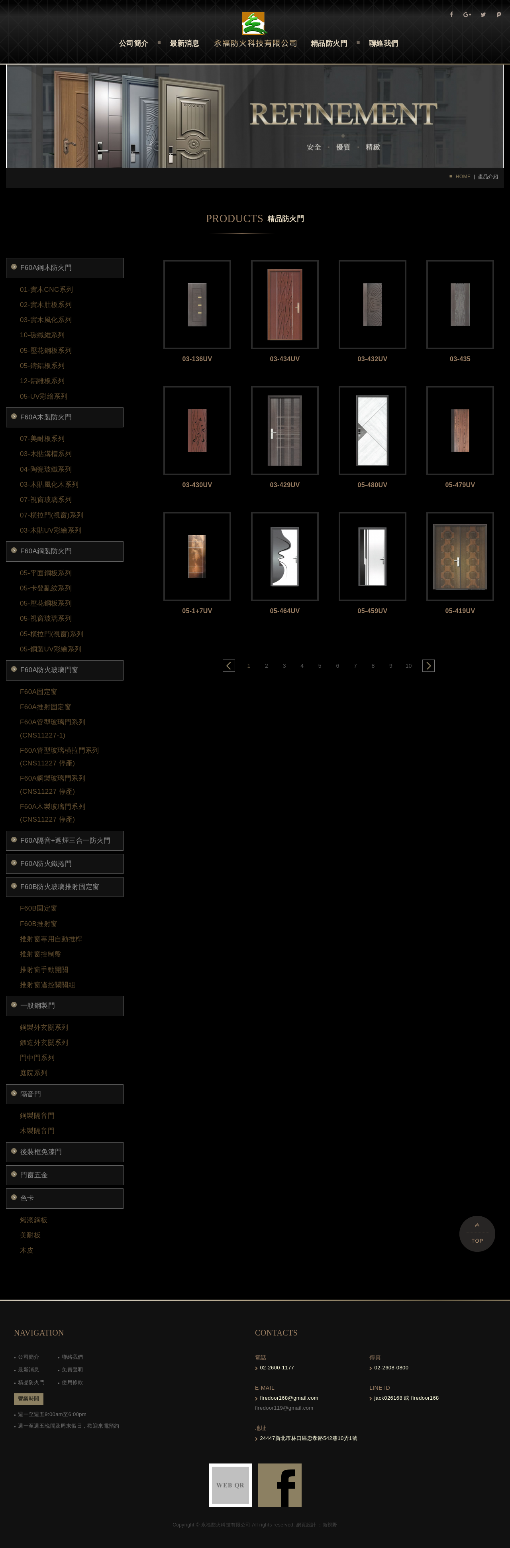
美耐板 (30, 1235)
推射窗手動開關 (44, 970)
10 (409, 666)
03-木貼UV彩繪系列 (51, 530)
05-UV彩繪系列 (44, 396)
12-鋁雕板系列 (42, 381)
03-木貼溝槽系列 (46, 454)
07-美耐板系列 (42, 439)
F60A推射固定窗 (45, 707)
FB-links (280, 1485)
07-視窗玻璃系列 (46, 500)
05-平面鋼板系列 (46, 573)
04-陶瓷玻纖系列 (46, 469)
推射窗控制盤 (40, 954)
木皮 (27, 1250)
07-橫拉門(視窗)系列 (52, 515)
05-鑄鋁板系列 (42, 366)
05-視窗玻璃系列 (46, 618)
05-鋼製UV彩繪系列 (51, 649)
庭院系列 (34, 1073)
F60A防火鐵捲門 (46, 863)
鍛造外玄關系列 (44, 1042)
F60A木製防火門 (46, 417)
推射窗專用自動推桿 (51, 939)
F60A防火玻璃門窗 (49, 670)
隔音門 (30, 1094)
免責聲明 (72, 1370)
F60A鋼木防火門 (46, 267)
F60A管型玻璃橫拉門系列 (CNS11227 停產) (59, 757)
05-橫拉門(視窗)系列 (52, 634)
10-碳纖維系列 (42, 335)
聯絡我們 (72, 1357)
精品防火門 (31, 1382)
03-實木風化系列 (46, 320)
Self (255, 29)
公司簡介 (28, 1357)
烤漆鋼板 (34, 1220)
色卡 (27, 1198)
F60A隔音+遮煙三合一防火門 (65, 840)
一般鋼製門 (37, 1005)
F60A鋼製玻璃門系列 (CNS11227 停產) (52, 785)
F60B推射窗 (38, 924)
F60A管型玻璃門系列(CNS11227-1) (52, 728)
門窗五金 (34, 1175)
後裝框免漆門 (41, 1152)
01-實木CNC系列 (46, 289)
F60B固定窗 (38, 908)
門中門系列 (37, 1058)
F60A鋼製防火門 (46, 551)
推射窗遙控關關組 (47, 985)
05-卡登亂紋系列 (46, 588)
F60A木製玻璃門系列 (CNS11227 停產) (52, 813)
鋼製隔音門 (37, 1115)
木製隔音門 (37, 1131)
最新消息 (28, 1370)
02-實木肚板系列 (46, 305)
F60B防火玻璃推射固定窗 (60, 887)
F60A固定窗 (38, 692)
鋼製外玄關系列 (44, 1027)
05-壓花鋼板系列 (46, 350)
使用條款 (72, 1382)
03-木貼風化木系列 (49, 484)
